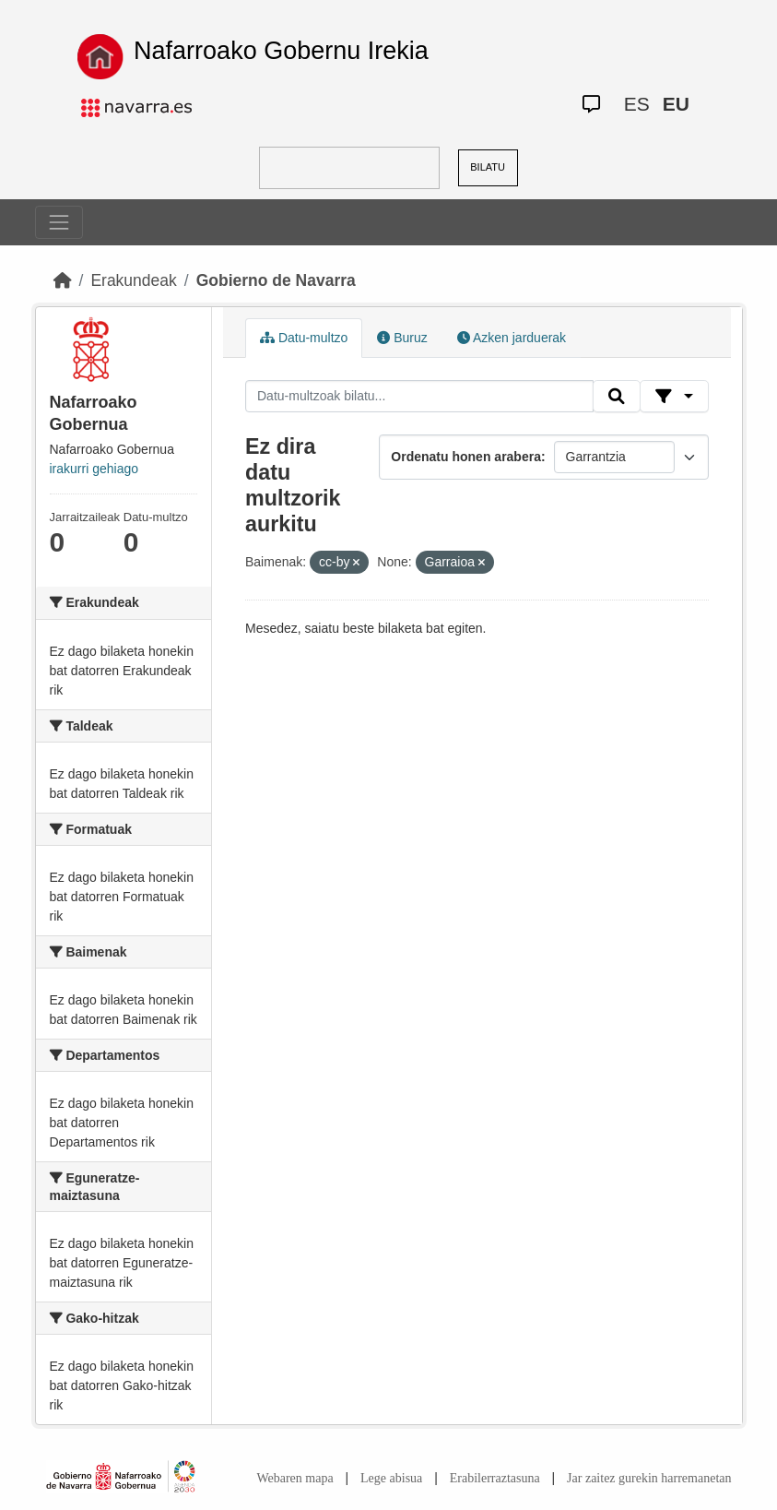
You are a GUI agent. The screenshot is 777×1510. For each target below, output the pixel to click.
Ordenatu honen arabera (466, 456)
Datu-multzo (303, 337)
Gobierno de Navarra (276, 280)
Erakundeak (133, 280)
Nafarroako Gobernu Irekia (281, 51)
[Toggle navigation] (59, 222)
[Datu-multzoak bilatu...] (419, 396)
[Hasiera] (62, 280)
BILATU (487, 166)
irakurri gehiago (94, 468)
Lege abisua (391, 1478)
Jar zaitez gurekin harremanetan (649, 1478)
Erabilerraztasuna (495, 1478)
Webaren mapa (294, 1478)
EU (676, 103)
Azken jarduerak (511, 337)
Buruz (402, 337)
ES (637, 103)
